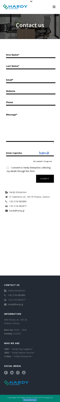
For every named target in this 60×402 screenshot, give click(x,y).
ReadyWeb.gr (30, 400)
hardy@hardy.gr (17, 210)
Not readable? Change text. (42, 161)
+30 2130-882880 (17, 201)
